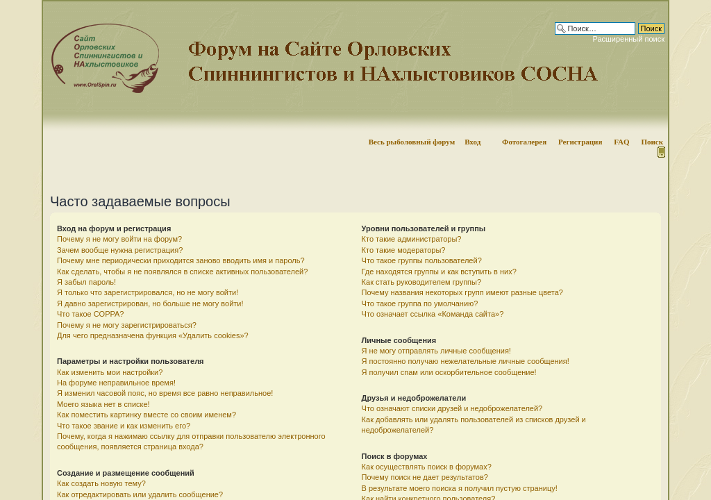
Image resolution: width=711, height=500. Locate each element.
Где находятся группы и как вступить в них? (439, 271)
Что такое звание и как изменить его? (123, 426)
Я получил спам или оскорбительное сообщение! (449, 372)
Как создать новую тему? (101, 483)
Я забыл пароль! (86, 282)
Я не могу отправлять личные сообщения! (436, 351)
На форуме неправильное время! (116, 382)
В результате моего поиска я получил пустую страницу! (460, 488)
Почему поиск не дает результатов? (425, 477)
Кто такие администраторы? (412, 239)
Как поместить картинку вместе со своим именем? (146, 414)
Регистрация (580, 142)
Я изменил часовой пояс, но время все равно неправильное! (165, 393)
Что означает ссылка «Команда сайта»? (433, 314)
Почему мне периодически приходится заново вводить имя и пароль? (181, 260)
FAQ (621, 142)
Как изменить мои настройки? (109, 372)
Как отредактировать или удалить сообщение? (140, 494)
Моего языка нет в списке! (103, 404)
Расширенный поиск (628, 39)
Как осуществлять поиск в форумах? (427, 466)
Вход (472, 142)
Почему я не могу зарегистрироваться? (126, 325)
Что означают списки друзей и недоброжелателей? (452, 408)
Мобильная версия (660, 152)
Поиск (652, 142)
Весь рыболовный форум (412, 142)
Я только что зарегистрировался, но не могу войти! (147, 292)
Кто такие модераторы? (404, 250)
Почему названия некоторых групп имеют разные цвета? (462, 292)
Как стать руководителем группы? (421, 282)
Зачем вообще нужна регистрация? (120, 250)
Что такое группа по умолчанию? (420, 303)
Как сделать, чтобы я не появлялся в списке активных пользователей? (182, 271)
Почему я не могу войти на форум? (119, 239)
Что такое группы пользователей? (422, 260)
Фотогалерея (524, 142)
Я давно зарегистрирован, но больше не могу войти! (150, 303)
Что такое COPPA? (90, 314)
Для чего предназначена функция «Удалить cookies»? (153, 335)
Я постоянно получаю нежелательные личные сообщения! (465, 361)
